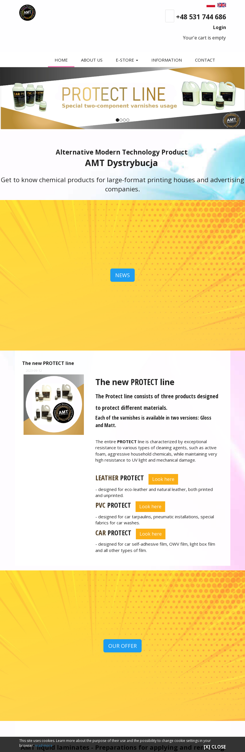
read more (43, 745)
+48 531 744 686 (201, 16)
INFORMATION (166, 60)
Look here (163, 479)
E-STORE (127, 60)
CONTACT (205, 60)
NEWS (122, 275)
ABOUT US (92, 60)
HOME (61, 60)
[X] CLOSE (215, 747)
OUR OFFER (122, 645)
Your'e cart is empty (202, 38)
